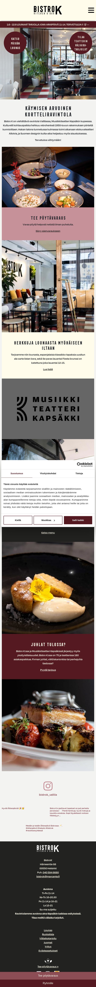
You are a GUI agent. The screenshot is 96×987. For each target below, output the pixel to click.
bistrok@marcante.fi (48, 876)
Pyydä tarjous (48, 669)
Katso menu (48, 532)
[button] (91, 10)
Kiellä (18, 520)
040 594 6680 (51, 872)
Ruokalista (48, 934)
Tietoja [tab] (79, 473)
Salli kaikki (78, 520)
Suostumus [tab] (16, 473)
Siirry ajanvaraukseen (48, 230)
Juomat (48, 942)
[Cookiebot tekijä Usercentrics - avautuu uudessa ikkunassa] (79, 464)
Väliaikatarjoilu (48, 938)
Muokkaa (48, 520)
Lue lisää (48, 369)
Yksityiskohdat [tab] (48, 473)
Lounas (48, 930)
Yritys (48, 946)
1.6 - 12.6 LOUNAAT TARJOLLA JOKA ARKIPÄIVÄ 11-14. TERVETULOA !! (48, 24)
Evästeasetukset (48, 950)
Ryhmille (48, 983)
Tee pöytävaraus (48, 975)
